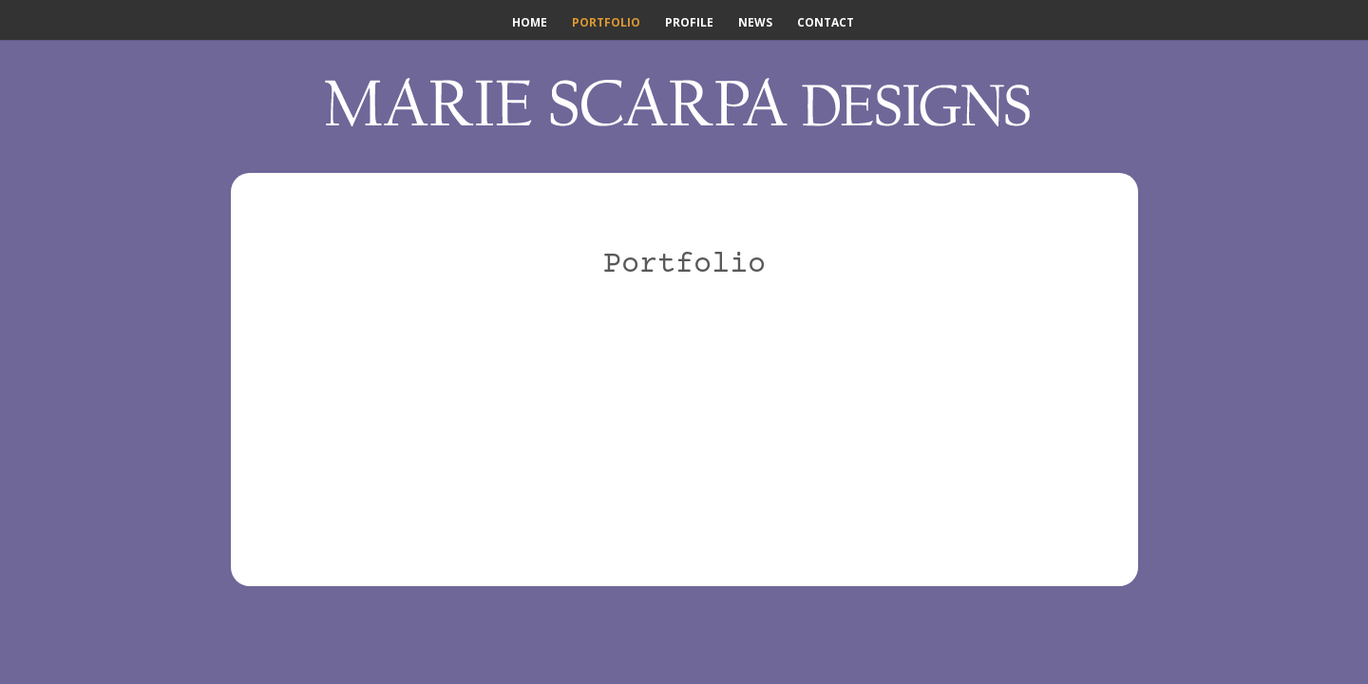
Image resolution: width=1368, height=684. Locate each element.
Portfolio (606, 23)
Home (529, 23)
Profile (689, 23)
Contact (825, 23)
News (755, 23)
